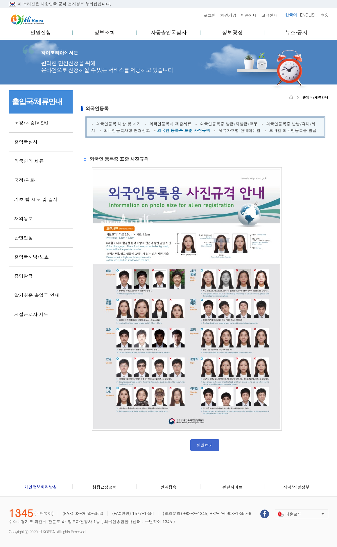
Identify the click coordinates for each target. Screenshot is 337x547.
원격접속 (168, 487)
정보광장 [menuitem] (232, 32)
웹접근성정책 (104, 487)
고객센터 (269, 15)
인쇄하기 (205, 445)
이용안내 (249, 15)
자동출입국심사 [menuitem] (168, 32)
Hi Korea (27, 20)
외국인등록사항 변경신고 (127, 130)
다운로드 (293, 514)
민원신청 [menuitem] (41, 32)
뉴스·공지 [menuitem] (296, 32)
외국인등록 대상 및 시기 (118, 124)
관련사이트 (232, 487)
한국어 (291, 15)
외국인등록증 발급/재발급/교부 (228, 124)
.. (114, 4)
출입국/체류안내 (315, 97)
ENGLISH (308, 15)
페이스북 (264, 514)
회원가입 (228, 15)
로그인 (210, 15)
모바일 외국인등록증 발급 (292, 130)
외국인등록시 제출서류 (170, 124)
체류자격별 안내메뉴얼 (239, 130)
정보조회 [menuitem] (104, 32)
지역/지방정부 (296, 487)
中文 (324, 15)
